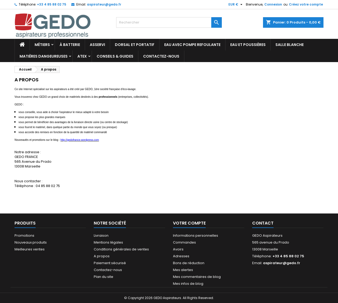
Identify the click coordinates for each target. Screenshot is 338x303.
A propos (102, 256)
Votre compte (189, 223)
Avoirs (178, 249)
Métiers (42, 44)
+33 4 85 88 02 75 (51, 4)
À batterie (70, 44)
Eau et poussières (248, 44)
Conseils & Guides (115, 56)
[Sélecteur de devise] (236, 4)
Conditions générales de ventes (121, 249)
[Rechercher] (169, 22)
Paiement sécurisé (110, 262)
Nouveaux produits (31, 242)
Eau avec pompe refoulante (192, 44)
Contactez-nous (161, 56)
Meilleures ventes (30, 249)
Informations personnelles (195, 235)
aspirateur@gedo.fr (104, 4)
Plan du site (103, 276)
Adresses (181, 256)
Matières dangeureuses (44, 56)
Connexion (273, 4)
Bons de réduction (188, 262)
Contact (263, 223)
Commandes (184, 242)
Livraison (101, 235)
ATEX (82, 56)
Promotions (24, 235)
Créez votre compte (306, 4)
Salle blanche (289, 44)
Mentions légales (108, 242)
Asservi (97, 44)
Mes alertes (183, 269)
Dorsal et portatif (134, 44)
